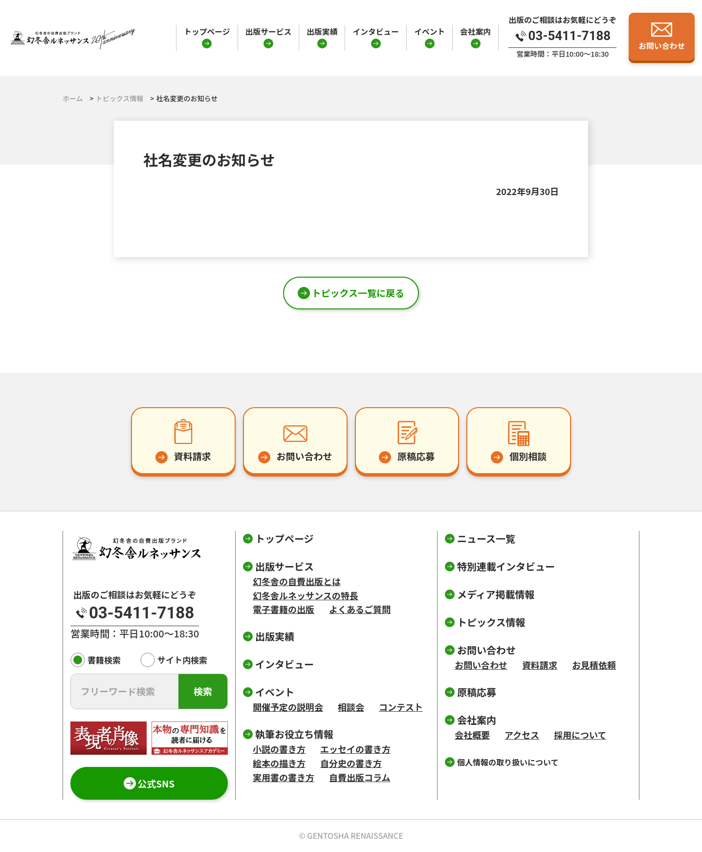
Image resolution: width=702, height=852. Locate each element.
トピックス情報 (491, 622)
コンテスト (401, 706)
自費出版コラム (359, 777)
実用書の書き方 (283, 777)
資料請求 (539, 664)
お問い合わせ (481, 664)
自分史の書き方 (351, 763)
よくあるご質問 (360, 609)
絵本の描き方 (279, 763)
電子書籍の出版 (283, 609)
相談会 (351, 706)
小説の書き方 (279, 749)
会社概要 (472, 734)
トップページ (207, 31)
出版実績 (322, 31)
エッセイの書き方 (355, 749)
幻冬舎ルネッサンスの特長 (305, 595)
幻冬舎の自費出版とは (297, 581)
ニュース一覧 (486, 538)
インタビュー (375, 31)
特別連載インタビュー (506, 566)
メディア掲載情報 (496, 594)
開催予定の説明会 (288, 706)
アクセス (522, 734)
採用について (580, 734)
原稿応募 (476, 692)
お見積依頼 (594, 664)
